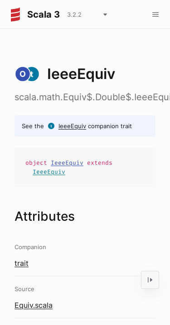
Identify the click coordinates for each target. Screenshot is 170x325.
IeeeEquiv (72, 126)
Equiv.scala (34, 305)
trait (22, 263)
